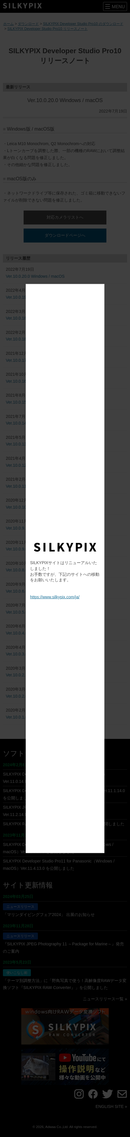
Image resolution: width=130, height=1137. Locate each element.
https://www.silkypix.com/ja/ (55, 597)
